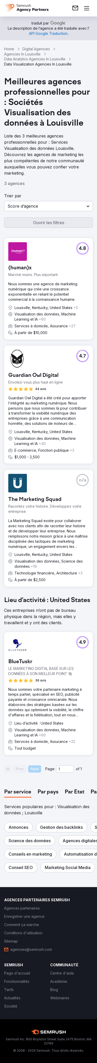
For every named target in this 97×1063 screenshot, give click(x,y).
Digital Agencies (36, 49)
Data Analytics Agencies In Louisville (34, 59)
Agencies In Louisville (22, 54)
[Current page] (64, 769)
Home (9, 49)
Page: (50, 769)
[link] (75, 8)
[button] (48, 206)
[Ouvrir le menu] (86, 8)
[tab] (17, 792)
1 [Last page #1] (81, 769)
